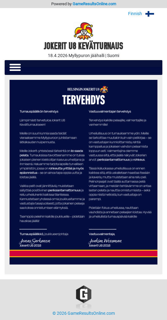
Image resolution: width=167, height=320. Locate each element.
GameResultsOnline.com (94, 4)
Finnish (145, 13)
